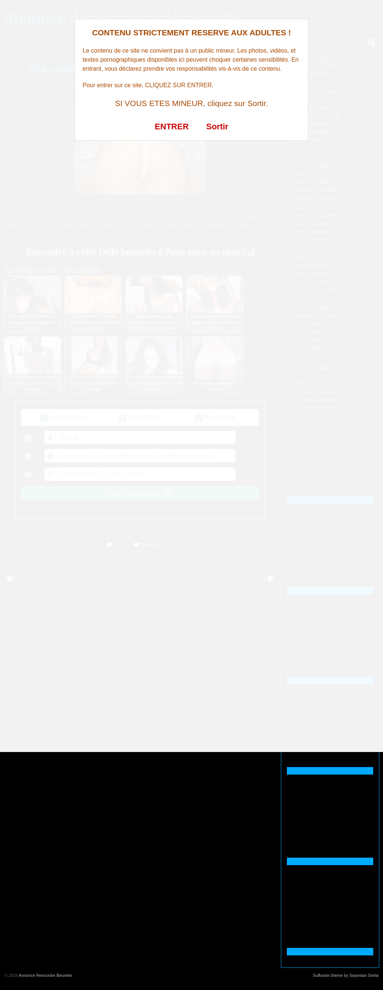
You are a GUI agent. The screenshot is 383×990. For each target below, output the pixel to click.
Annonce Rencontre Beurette (45, 975)
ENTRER (171, 126)
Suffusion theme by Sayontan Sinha (345, 975)
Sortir (217, 126)
